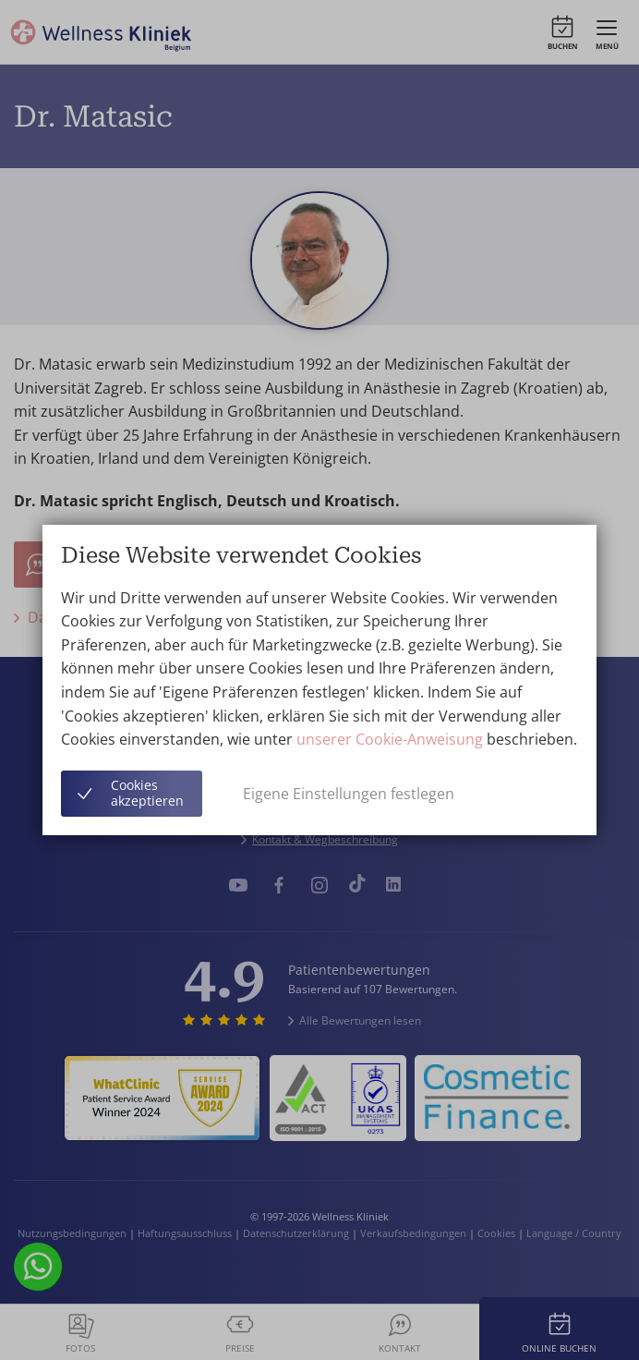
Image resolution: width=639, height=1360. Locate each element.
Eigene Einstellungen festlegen (348, 793)
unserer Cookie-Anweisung (389, 739)
